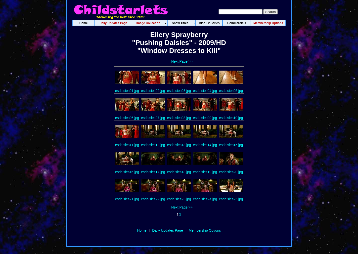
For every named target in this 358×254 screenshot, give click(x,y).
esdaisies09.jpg (205, 118)
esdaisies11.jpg (127, 145)
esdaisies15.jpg (231, 145)
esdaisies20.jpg (231, 172)
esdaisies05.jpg (231, 91)
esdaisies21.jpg (127, 199)
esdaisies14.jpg (205, 145)
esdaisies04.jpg (205, 91)
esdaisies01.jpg (127, 91)
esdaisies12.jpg (153, 145)
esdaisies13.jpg (179, 145)
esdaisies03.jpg (179, 91)
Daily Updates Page (167, 230)
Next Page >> (182, 61)
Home (141, 230)
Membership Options (205, 230)
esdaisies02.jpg (153, 91)
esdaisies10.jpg (231, 118)
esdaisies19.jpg (205, 172)
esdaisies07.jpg (153, 118)
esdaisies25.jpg (231, 199)
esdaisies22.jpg (153, 199)
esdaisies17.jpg (153, 172)
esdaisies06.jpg (127, 118)
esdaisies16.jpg (127, 172)
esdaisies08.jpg (179, 118)
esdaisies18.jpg (179, 172)
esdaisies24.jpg (205, 199)
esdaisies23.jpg (179, 199)
